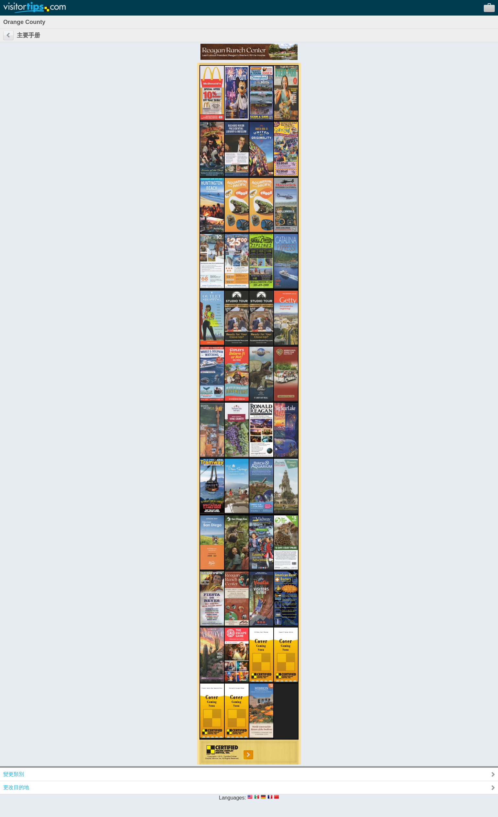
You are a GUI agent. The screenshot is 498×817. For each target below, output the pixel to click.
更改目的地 (16, 787)
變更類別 (13, 774)
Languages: (232, 797)
